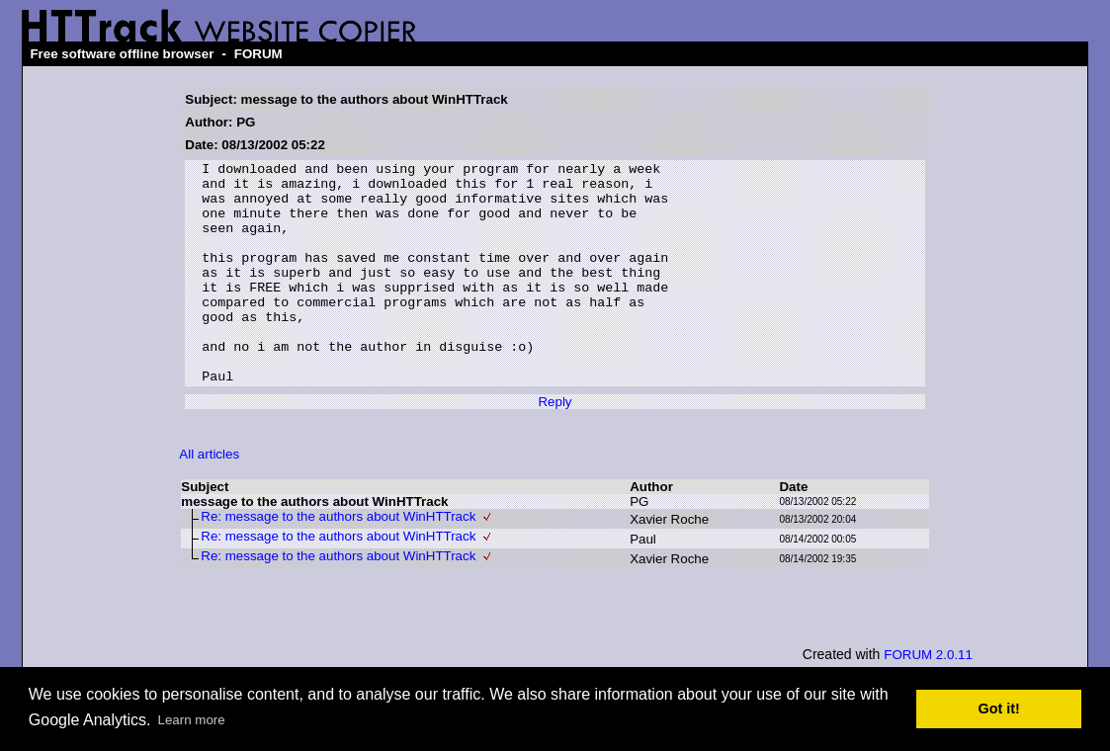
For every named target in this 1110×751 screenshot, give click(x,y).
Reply (554, 446)
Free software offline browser (121, 53)
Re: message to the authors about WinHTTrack (338, 560)
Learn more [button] (191, 719)
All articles (209, 498)
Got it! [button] (999, 708)
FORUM (258, 53)
